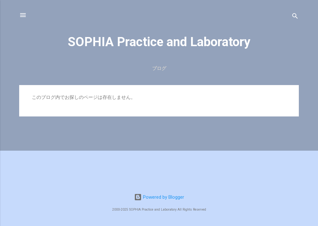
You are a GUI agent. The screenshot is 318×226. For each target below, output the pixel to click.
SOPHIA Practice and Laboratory (159, 42)
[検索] (295, 17)
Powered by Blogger (159, 197)
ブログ (159, 68)
